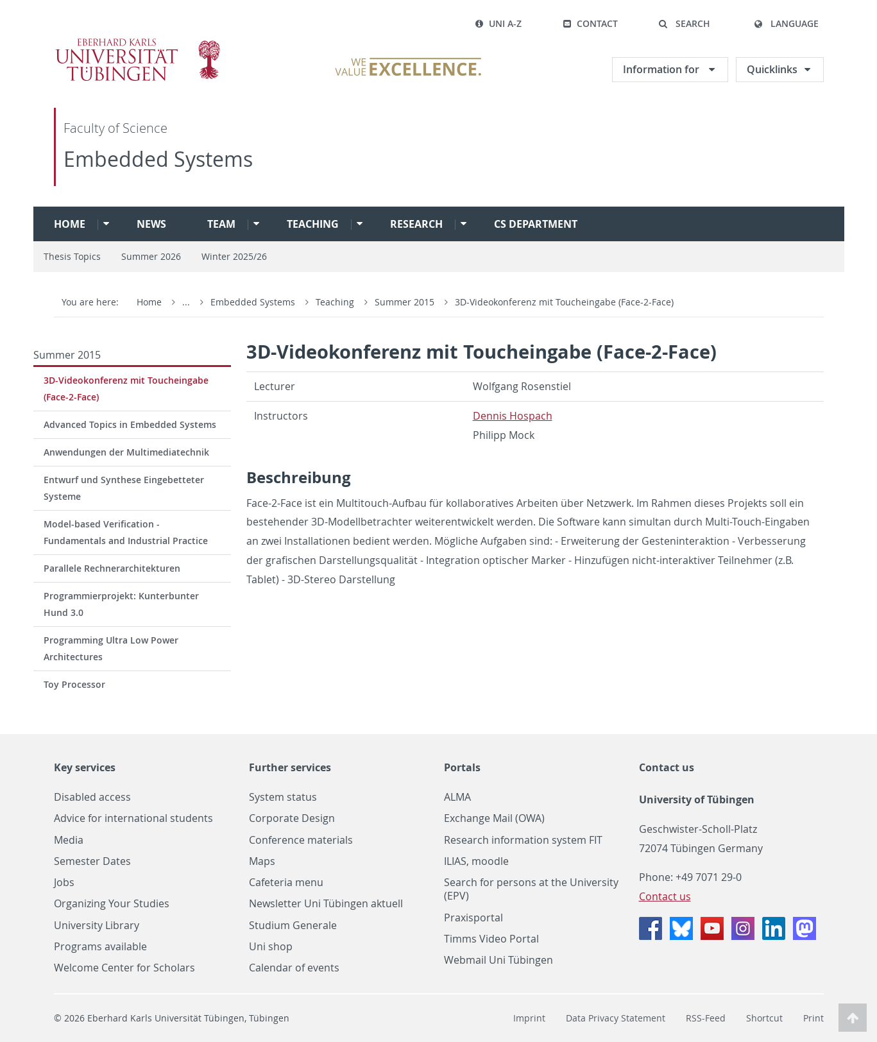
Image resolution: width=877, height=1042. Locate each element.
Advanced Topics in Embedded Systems (130, 424)
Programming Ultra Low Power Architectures (111, 648)
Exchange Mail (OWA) (494, 818)
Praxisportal (473, 918)
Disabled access (92, 797)
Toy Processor (74, 684)
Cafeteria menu (286, 882)
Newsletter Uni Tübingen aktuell (326, 903)
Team (221, 224)
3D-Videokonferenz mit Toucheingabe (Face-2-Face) (564, 302)
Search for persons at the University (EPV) (531, 889)
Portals (462, 767)
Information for (662, 69)
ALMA (457, 797)
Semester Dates (92, 861)
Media (68, 840)
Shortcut (764, 1018)
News (151, 224)
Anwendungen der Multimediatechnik (126, 452)
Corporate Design (292, 818)
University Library (96, 925)
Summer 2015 (406, 302)
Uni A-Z (498, 23)
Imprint (529, 1018)
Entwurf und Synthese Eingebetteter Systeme (124, 488)
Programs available (100, 946)
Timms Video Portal (491, 939)
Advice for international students (133, 818)
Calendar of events (294, 968)
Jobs (64, 882)
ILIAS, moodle (476, 861)
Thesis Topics (72, 256)
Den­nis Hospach (512, 416)
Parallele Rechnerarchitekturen (112, 568)
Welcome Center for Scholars (124, 968)
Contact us (666, 767)
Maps (262, 861)
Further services (290, 767)
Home (69, 224)
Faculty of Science (115, 128)
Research (416, 224)
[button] (684, 23)
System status (283, 797)
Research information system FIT (523, 840)
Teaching (313, 224)
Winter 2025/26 (234, 256)
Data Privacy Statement (615, 1018)
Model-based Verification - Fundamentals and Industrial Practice (126, 532)
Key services (84, 767)
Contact (590, 23)
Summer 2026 (151, 256)
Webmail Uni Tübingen (498, 960)
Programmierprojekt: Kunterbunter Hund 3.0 (121, 604)
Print (813, 1018)
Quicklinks (772, 69)
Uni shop (271, 946)
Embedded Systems (158, 159)
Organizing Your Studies (111, 903)
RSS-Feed (706, 1018)
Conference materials (301, 840)
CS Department (535, 224)
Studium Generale (293, 925)
